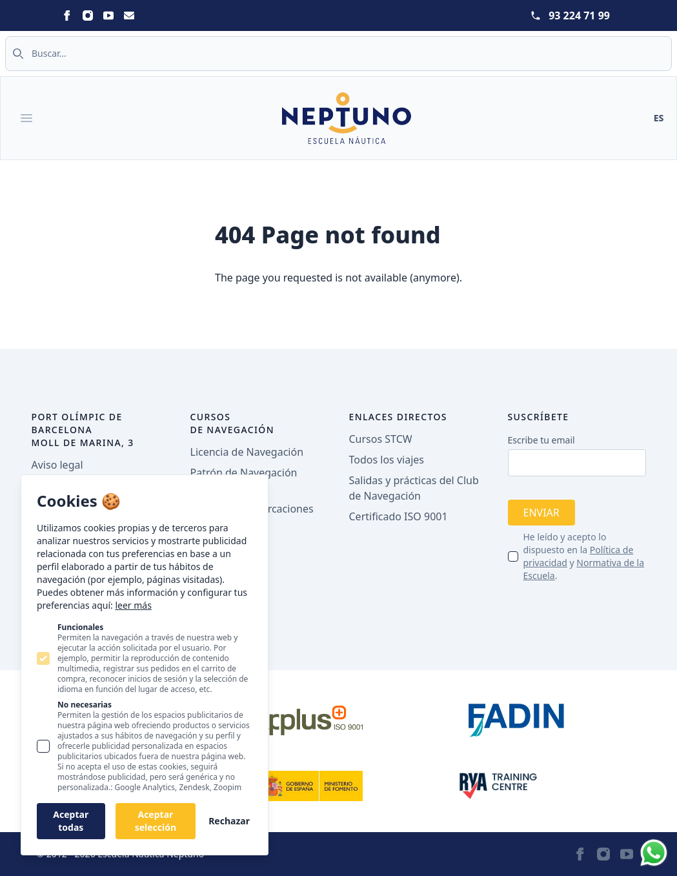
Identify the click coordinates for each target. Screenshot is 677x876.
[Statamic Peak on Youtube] (108, 15)
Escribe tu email (541, 440)
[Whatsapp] (653, 852)
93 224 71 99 (579, 15)
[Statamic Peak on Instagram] (88, 15)
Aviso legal (57, 465)
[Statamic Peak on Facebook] (67, 15)
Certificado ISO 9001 (398, 516)
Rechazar (229, 821)
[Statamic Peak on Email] (129, 15)
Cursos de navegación (232, 423)
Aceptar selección (155, 820)
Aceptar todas (70, 820)
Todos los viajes (386, 460)
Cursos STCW (380, 439)
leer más (133, 605)
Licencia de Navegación (247, 452)
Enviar (541, 512)
